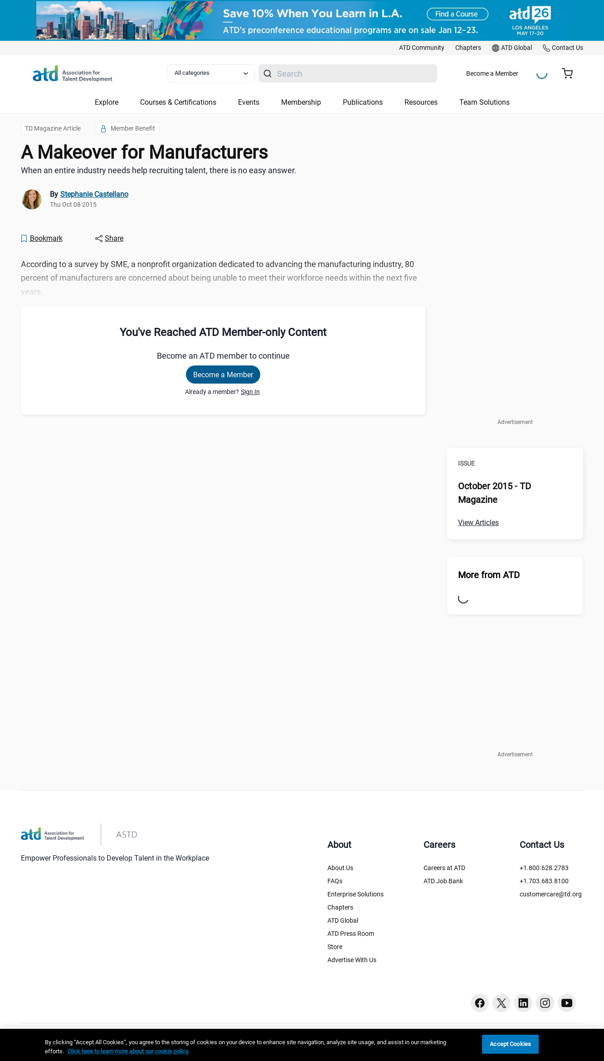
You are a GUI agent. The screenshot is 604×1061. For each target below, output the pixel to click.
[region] (302, 1045)
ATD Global (342, 920)
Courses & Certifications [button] (178, 102)
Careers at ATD (444, 867)
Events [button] (248, 102)
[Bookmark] (41, 238)
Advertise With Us (351, 960)
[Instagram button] (545, 1003)
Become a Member (492, 73)
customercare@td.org (551, 894)
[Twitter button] (501, 1003)
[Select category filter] (211, 73)
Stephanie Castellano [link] (94, 194)
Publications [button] (363, 102)
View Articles (478, 522)
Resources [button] (421, 102)
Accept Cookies (510, 1044)
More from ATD (489, 574)
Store (334, 946)
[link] (421, 48)
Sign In (250, 391)
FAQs (334, 881)
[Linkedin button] (523, 1003)
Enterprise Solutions (355, 894)
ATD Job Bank (443, 881)
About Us (340, 867)
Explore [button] (106, 102)
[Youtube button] (567, 1003)
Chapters (340, 907)
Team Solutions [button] (484, 102)
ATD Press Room (350, 933)
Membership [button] (301, 102)
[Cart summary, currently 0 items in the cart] (570, 73)
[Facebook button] (480, 1003)
